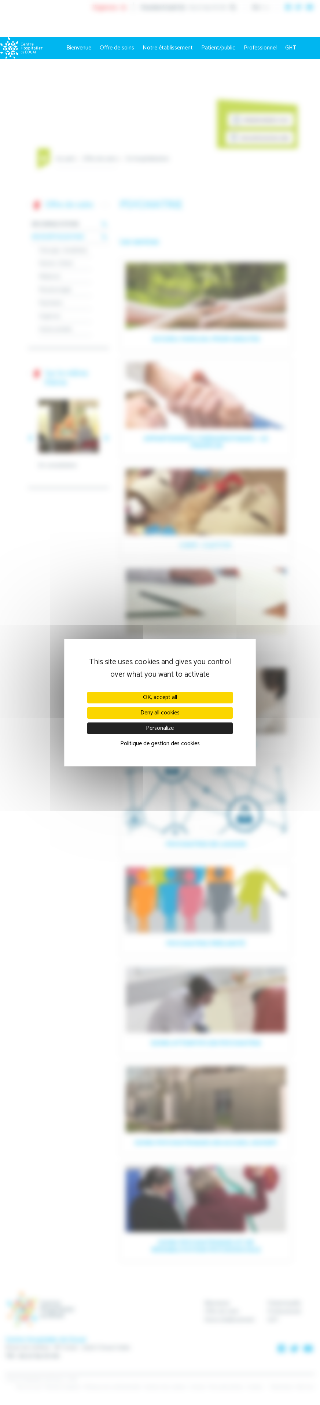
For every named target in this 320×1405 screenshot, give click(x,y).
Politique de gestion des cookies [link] (160, 743)
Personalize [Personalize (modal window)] (160, 728)
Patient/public (218, 48)
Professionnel (260, 48)
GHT (290, 48)
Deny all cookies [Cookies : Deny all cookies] (160, 713)
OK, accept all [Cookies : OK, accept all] (160, 697)
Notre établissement (168, 48)
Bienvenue (78, 48)
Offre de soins (117, 48)
